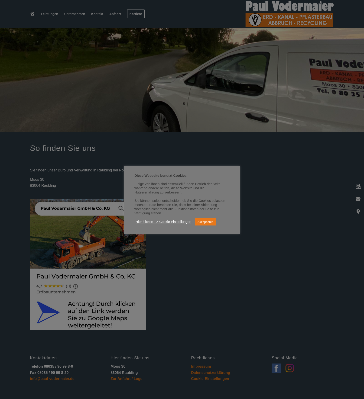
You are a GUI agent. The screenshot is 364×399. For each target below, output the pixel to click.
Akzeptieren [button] (206, 222)
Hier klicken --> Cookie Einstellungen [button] (163, 222)
